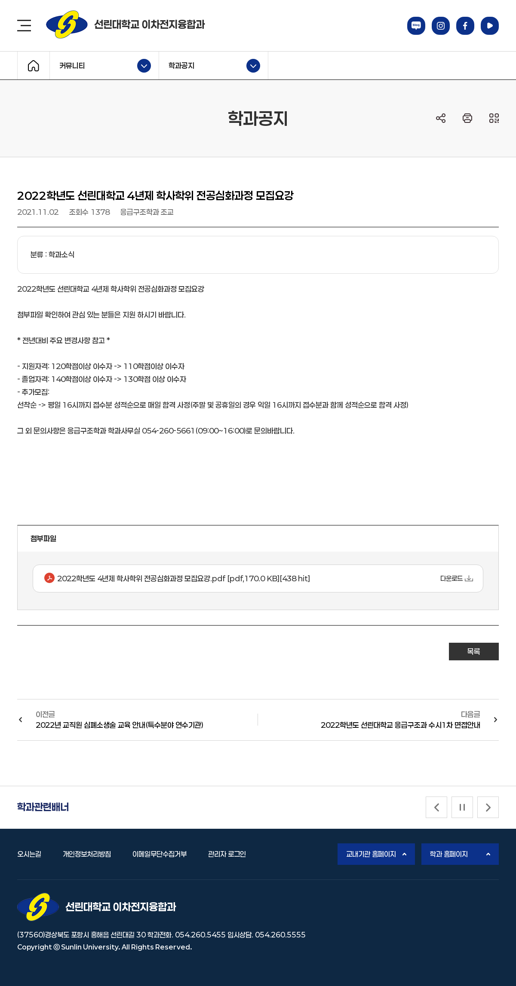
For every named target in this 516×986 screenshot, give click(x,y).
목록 (473, 651)
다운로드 (451, 578)
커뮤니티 (100, 66)
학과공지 (209, 66)
